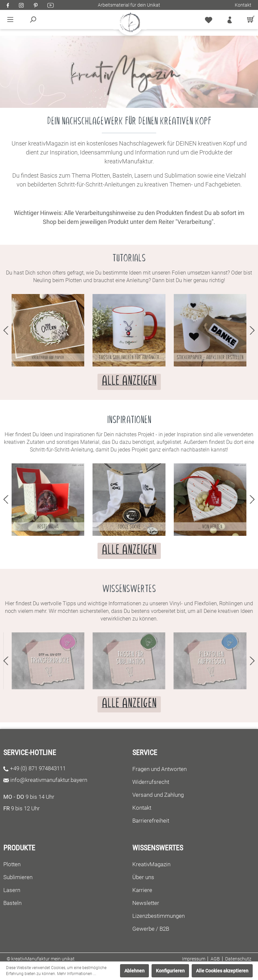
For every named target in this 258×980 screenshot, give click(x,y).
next (252, 330)
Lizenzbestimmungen (158, 916)
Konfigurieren (170, 970)
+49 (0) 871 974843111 (38, 768)
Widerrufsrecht (150, 782)
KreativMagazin (151, 864)
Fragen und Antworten (159, 769)
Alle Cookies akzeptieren (222, 970)
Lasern (11, 890)
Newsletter (145, 903)
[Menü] (10, 19)
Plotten (12, 864)
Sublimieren (17, 877)
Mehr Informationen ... (76, 973)
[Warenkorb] (249, 19)
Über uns (143, 877)
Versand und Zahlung (158, 794)
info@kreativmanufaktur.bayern (48, 780)
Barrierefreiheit (150, 820)
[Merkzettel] (209, 19)
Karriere (142, 890)
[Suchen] (33, 19)
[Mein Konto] (229, 19)
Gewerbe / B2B (150, 928)
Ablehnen (134, 970)
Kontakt (243, 5)
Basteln (12, 903)
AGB (215, 958)
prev (5, 330)
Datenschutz (238, 958)
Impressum (193, 958)
